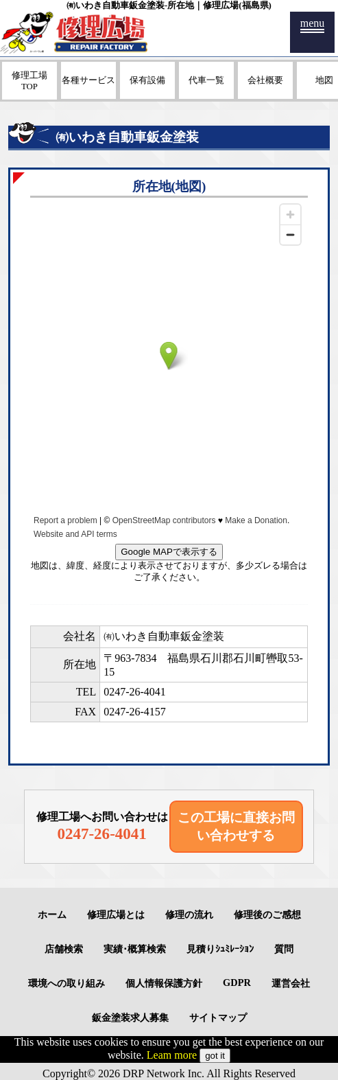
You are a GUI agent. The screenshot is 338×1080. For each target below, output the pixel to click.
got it (215, 1055)
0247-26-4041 (135, 692)
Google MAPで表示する (169, 552)
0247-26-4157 (135, 711)
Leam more (172, 1055)
